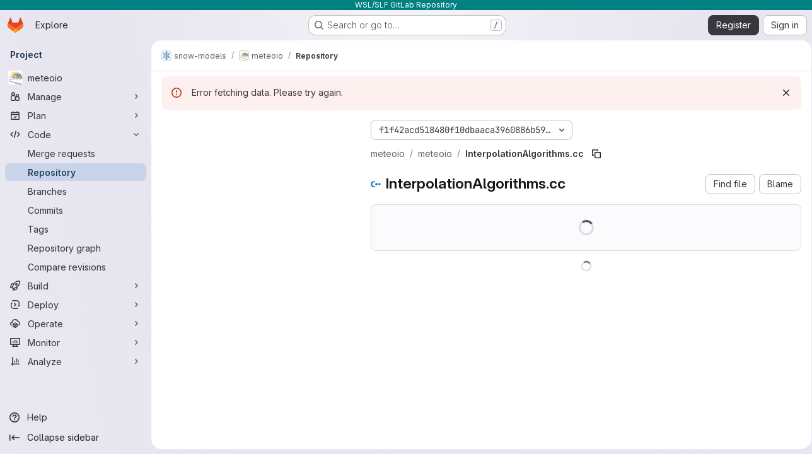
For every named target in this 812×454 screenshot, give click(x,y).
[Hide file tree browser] (171, 127)
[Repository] (75, 172)
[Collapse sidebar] (75, 437)
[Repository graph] (75, 248)
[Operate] (75, 323)
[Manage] (75, 96)
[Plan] (75, 115)
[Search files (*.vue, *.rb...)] (256, 153)
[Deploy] (75, 304)
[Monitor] (75, 342)
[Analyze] (75, 361)
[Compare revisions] (75, 267)
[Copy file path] (596, 154)
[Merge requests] (75, 153)
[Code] (75, 134)
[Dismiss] (781, 92)
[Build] (75, 285)
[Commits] (75, 210)
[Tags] (75, 229)
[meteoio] (75, 77)
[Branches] (75, 191)
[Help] (75, 417)
